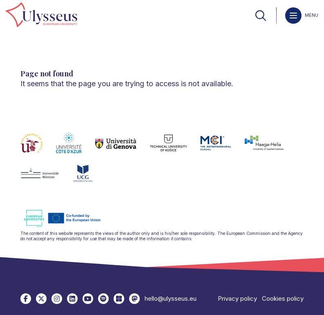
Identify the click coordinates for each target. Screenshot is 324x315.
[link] (41, 15)
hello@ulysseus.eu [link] (171, 298)
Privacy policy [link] (237, 298)
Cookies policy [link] (283, 298)
